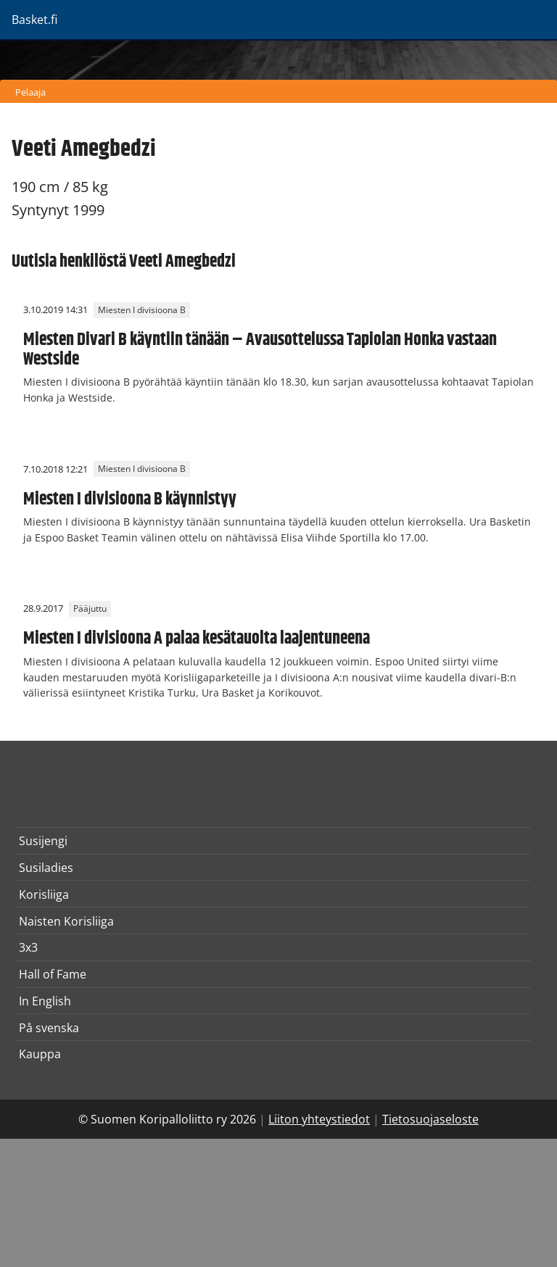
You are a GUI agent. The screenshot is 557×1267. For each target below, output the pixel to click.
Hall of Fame (52, 974)
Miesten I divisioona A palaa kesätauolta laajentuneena (196, 639)
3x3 (28, 947)
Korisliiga (44, 894)
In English (45, 1001)
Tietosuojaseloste (430, 1119)
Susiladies (46, 868)
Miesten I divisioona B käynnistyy (129, 499)
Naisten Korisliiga (66, 921)
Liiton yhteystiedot (319, 1119)
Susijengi (43, 841)
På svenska (49, 1028)
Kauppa (40, 1054)
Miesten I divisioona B (142, 310)
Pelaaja (30, 92)
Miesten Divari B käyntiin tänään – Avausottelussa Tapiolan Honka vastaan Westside (260, 349)
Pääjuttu (90, 608)
